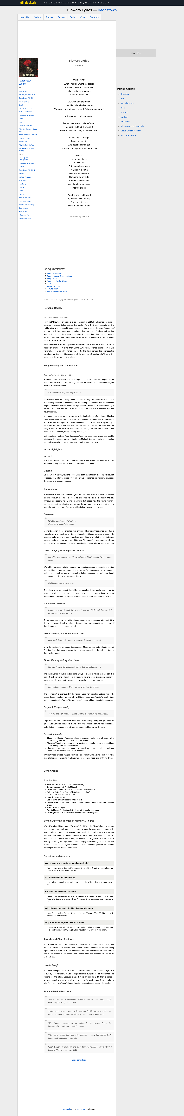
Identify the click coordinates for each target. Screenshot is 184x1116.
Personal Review (54, 273)
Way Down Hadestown (26, 115)
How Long (22, 184)
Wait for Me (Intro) (25, 218)
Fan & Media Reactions (57, 291)
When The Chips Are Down (28, 135)
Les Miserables (127, 103)
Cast (82, 17)
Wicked (124, 117)
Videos (37, 17)
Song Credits (52, 278)
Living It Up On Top (25, 108)
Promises (22, 194)
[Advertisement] (67, 40)
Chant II (21, 187)
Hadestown (107, 10)
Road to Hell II (24, 211)
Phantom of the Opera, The (132, 126)
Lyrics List (25, 17)
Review (61, 17)
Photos (49, 17)
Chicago (124, 112)
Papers (21, 174)
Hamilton (125, 94)
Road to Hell (23, 91)
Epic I (21, 105)
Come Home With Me (26, 98)
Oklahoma (125, 121)
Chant (21, 122)
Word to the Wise (25, 198)
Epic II (21, 119)
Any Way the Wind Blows (27, 95)
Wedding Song (24, 101)
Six (122, 98)
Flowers (21, 167)
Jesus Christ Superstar (131, 131)
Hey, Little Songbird (25, 126)
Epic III (21, 191)
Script (72, 17)
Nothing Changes (25, 177)
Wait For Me (23, 142)
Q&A (49, 284)
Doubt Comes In (24, 208)
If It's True (22, 180)
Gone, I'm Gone (24, 138)
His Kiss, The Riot (25, 201)
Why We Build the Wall (26, 145)
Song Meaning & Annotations (59, 276)
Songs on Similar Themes (58, 281)
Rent (123, 108)
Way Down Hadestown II (27, 163)
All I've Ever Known (25, 112)
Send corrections (79, 1060)
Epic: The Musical (128, 135)
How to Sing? (52, 289)
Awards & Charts (54, 286)
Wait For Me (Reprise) (26, 205)
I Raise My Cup (24, 215)
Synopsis (94, 17)
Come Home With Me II (27, 170)
